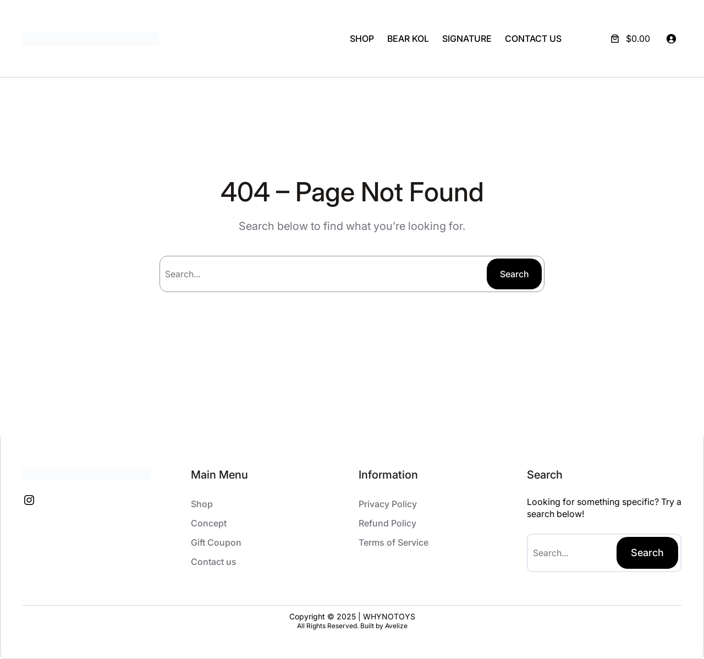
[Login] (671, 39)
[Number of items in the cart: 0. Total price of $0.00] (629, 39)
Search (514, 273)
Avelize (396, 626)
